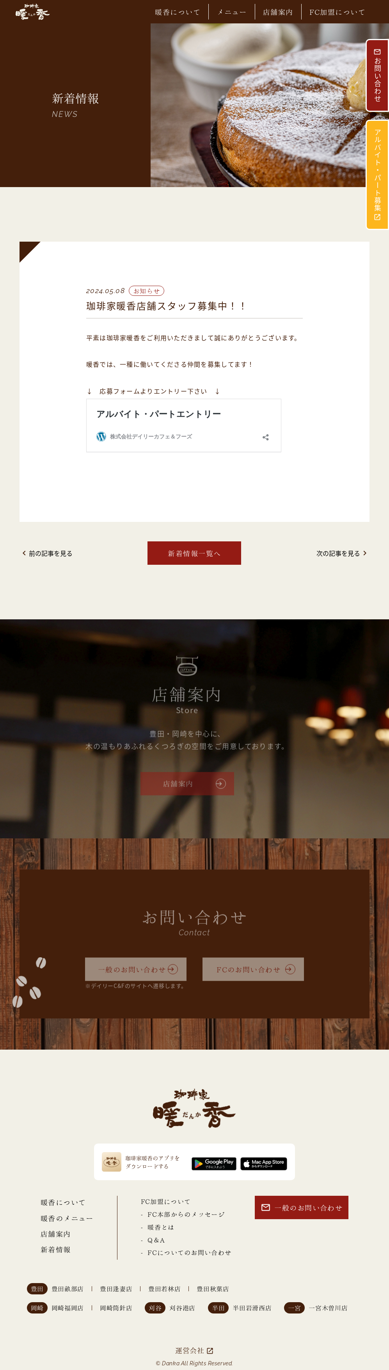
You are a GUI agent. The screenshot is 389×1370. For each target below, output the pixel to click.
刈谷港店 (182, 1307)
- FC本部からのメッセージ (183, 1214)
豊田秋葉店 (213, 1288)
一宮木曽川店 (328, 1307)
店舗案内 (278, 11)
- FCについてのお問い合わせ (186, 1252)
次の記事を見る (342, 553)
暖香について (178, 11)
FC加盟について (337, 11)
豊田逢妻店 (116, 1288)
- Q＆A (153, 1239)
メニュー (232, 11)
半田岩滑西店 (252, 1307)
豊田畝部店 (68, 1288)
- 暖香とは (158, 1226)
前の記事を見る (46, 553)
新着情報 (56, 1249)
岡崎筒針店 (116, 1307)
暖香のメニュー (67, 1218)
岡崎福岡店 (68, 1307)
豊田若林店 (164, 1288)
